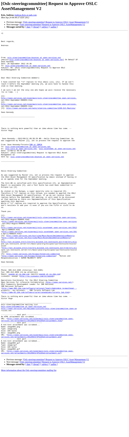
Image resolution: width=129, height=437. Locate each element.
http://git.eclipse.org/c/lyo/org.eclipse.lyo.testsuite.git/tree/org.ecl (39, 291)
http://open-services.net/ (59, 332)
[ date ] (28, 27)
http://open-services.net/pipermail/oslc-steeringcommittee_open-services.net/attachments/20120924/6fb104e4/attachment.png (37, 396)
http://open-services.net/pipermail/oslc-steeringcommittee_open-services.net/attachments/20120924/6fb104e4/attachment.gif (37, 416)
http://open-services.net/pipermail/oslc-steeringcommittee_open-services (39, 259)
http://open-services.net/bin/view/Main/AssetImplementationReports (40, 276)
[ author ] (54, 27)
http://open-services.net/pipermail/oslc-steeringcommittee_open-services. (39, 111)
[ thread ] (36, 27)
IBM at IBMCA (35, 167)
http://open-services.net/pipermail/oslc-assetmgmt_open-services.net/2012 (39, 267)
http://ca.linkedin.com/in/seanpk (37, 325)
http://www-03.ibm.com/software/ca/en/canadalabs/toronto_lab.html (35, 344)
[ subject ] (45, 27)
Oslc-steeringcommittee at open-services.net (23, 361)
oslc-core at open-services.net (21, 172)
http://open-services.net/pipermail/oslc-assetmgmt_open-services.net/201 (39, 271)
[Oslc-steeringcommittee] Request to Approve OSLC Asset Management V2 (56, 22)
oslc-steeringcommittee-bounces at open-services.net (34, 63)
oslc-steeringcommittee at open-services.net (27, 72)
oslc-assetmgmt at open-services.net (57, 172)
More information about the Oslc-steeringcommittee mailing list (28, 434)
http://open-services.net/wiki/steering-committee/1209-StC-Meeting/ (41, 123)
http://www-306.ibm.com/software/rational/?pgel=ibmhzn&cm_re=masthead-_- (39, 339)
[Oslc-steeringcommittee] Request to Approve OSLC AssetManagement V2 (52, 24)
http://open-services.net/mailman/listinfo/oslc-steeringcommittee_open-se (39, 364)
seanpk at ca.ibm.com (18, 322)
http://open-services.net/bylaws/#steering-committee (33, 298)
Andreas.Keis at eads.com (25, 15)
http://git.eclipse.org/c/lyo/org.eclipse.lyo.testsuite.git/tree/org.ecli (39, 284)
